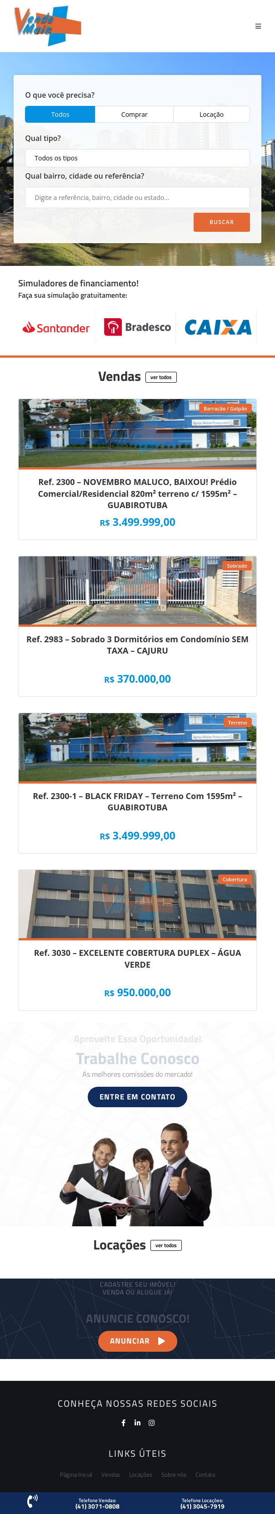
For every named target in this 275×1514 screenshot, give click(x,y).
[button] (161, 377)
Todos (60, 114)
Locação (212, 114)
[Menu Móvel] (258, 26)
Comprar (134, 114)
